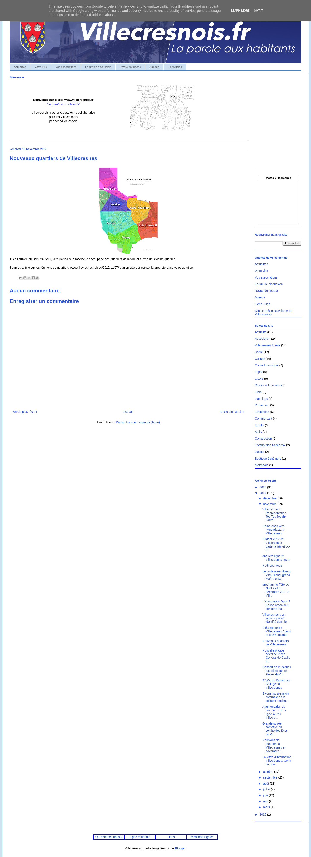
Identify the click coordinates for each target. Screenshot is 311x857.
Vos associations (66, 66)
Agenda (154, 66)
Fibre (258, 392)
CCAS (259, 378)
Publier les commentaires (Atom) (138, 422)
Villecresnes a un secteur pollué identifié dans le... (275, 618)
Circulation (262, 412)
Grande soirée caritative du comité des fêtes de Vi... (275, 729)
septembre (270, 777)
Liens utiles (175, 66)
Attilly (258, 431)
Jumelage (261, 398)
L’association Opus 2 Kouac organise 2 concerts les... (276, 605)
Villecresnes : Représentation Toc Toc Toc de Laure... (274, 515)
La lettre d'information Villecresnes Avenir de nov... (276, 760)
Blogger (180, 848)
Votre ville (41, 66)
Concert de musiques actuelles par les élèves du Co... (276, 670)
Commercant (263, 418)
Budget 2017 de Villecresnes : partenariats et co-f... (276, 544)
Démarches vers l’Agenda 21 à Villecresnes (273, 529)
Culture (260, 358)
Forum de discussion (98, 66)
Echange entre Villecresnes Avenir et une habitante (276, 631)
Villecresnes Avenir (267, 345)
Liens (171, 837)
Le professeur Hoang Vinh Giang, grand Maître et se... (276, 575)
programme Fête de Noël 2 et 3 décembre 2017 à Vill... (275, 590)
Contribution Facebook (270, 445)
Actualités (20, 66)
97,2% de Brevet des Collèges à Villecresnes (276, 684)
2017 (263, 493)
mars (267, 807)
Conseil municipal (267, 365)
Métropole (261, 465)
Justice (259, 452)
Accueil (128, 411)
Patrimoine (262, 405)
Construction (263, 438)
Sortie (259, 352)
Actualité (261, 332)
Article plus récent (25, 411)
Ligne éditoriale (140, 837)
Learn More (240, 10)
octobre (268, 771)
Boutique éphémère (268, 458)
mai (266, 801)
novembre (270, 504)
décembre (270, 498)
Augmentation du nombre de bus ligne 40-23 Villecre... (274, 712)
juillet (267, 789)
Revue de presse (130, 66)
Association (262, 338)
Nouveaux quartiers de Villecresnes (275, 642)
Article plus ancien (231, 411)
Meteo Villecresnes (278, 178)
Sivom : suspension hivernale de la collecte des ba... (275, 697)
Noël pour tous (272, 565)
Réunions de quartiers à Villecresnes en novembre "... (274, 745)
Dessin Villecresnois (268, 385)
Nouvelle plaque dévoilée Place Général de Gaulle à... (276, 656)
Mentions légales (202, 837)
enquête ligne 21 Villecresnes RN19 (276, 557)
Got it (258, 10)
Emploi (259, 425)
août (266, 783)
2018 (263, 487)
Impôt (258, 372)
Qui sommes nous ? (109, 837)
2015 (263, 814)
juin (266, 795)
